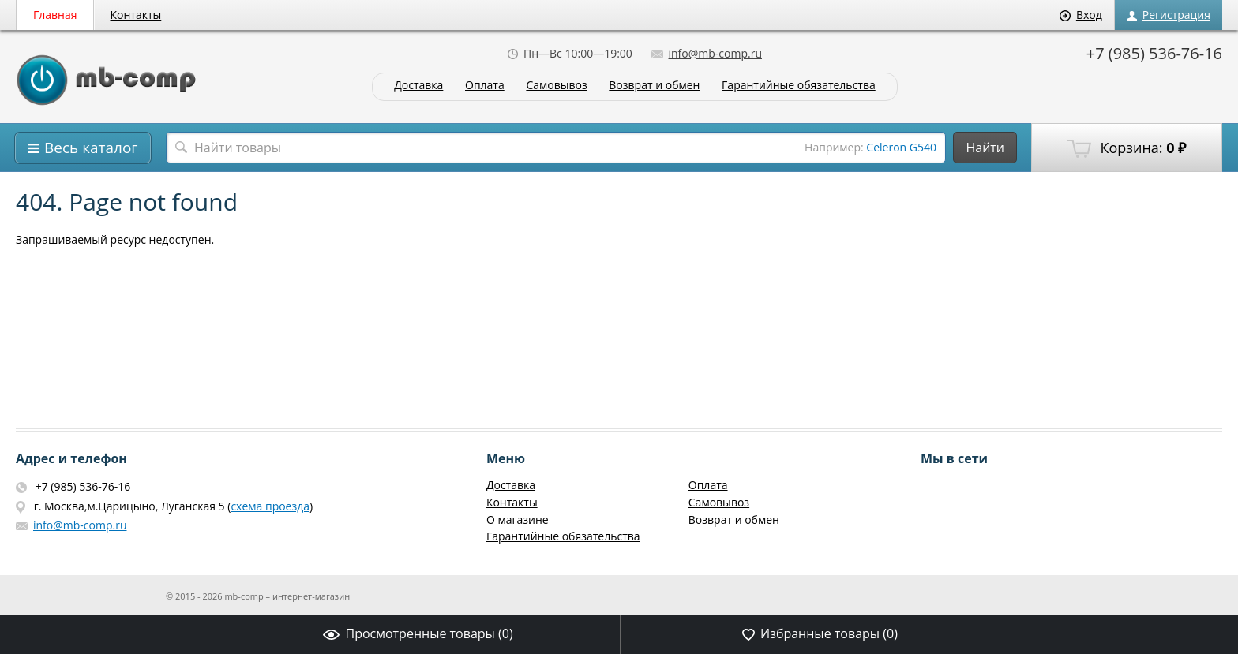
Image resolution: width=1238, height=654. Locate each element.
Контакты (136, 14)
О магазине (517, 519)
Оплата (485, 85)
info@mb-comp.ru (706, 53)
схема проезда (270, 506)
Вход (1081, 14)
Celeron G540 (901, 147)
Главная (55, 14)
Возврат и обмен (654, 85)
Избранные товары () (820, 633)
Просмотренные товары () (417, 633)
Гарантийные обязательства (799, 85)
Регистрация (1168, 14)
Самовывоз (556, 85)
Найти (985, 147)
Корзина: (1126, 148)
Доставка (418, 85)
